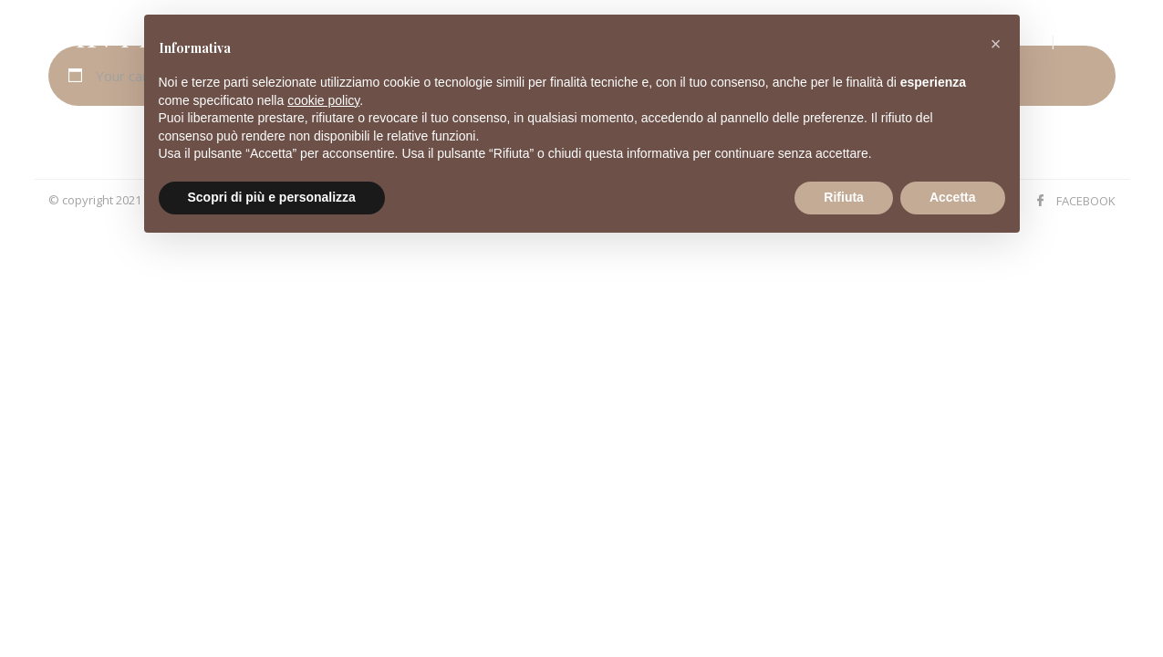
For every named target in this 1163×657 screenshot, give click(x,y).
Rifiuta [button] (844, 197)
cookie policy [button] (323, 100)
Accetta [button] (952, 197)
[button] (996, 43)
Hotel (1097, 39)
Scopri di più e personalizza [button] (272, 197)
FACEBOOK (1086, 201)
